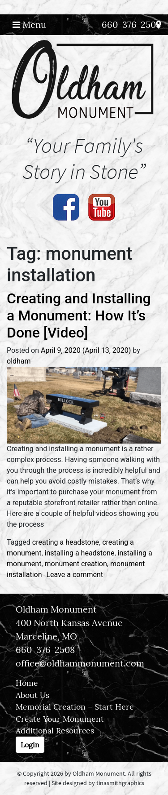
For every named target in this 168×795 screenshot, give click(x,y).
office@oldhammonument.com (80, 663)
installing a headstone (80, 553)
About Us (32, 695)
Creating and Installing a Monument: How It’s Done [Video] (79, 316)
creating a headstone (65, 542)
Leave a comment (75, 574)
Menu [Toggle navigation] (29, 24)
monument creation (76, 564)
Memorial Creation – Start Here (75, 707)
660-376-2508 (131, 24)
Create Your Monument (60, 719)
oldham (19, 361)
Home (27, 683)
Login (30, 744)
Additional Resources (55, 730)
